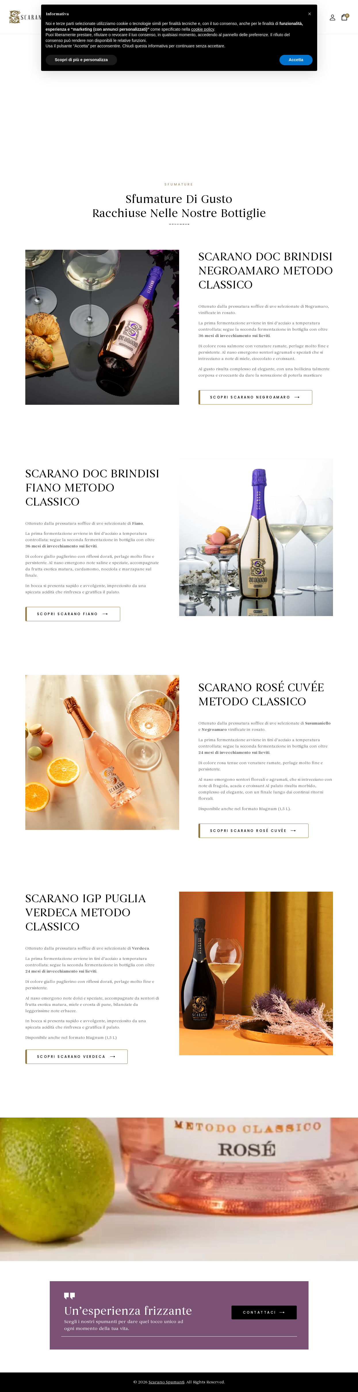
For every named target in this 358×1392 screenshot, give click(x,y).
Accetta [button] (296, 59)
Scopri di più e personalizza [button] (81, 59)
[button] (255, 397)
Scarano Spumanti (166, 1382)
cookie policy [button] (202, 29)
